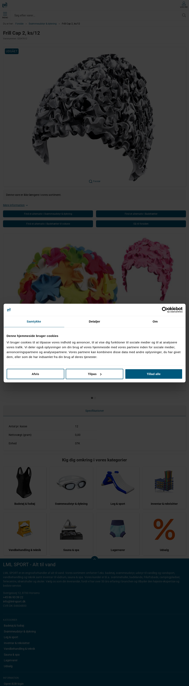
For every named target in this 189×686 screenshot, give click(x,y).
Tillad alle (153, 374)
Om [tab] (155, 321)
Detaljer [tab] (94, 321)
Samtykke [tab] (34, 321)
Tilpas (94, 374)
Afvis (35, 374)
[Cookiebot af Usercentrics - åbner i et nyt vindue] (165, 310)
